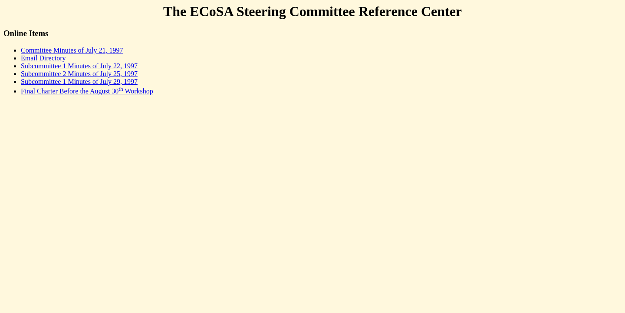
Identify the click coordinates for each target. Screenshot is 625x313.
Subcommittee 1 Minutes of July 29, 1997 (79, 81)
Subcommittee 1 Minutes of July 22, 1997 (79, 66)
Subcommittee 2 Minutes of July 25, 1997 (79, 73)
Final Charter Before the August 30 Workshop (87, 91)
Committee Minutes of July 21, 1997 (72, 50)
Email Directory (43, 58)
